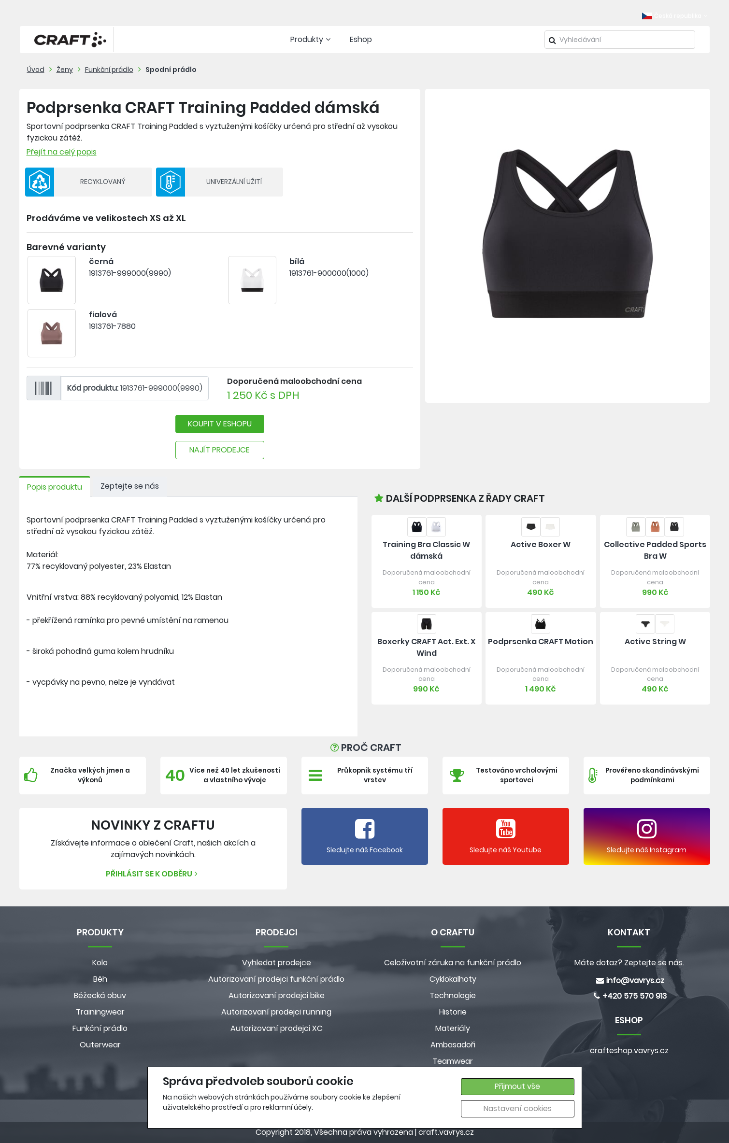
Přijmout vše (517, 1086)
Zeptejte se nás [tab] (129, 486)
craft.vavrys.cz (446, 1132)
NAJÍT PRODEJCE (219, 449)
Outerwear (100, 1044)
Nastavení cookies (518, 1108)
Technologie (452, 995)
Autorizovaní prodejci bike (277, 995)
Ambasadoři (452, 1044)
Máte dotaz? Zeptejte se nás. (629, 962)
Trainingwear (100, 1011)
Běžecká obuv (100, 995)
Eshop (361, 39)
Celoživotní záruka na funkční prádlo (452, 962)
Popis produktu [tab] (54, 487)
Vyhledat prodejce (276, 962)
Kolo (100, 962)
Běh (100, 979)
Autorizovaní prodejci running (276, 1011)
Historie (453, 1011)
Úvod (35, 69)
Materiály (452, 1028)
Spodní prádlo (171, 69)
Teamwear (452, 1061)
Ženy (65, 69)
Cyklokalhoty (452, 979)
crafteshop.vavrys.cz (629, 1050)
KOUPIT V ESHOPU (220, 423)
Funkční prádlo (109, 69)
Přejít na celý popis (62, 151)
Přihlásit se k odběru (153, 873)
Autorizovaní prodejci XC (276, 1028)
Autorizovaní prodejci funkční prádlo (276, 979)
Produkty (311, 39)
